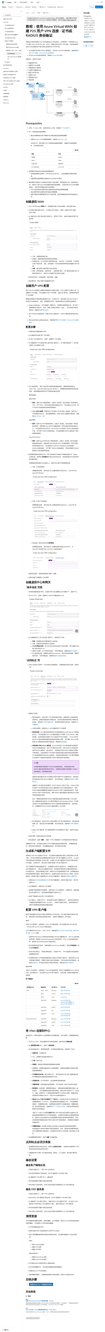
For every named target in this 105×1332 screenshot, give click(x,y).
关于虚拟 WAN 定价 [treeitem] (10, 38)
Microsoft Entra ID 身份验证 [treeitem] (14, 58)
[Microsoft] (3, 2)
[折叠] (21, 11)
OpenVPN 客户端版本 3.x (67, 1004)
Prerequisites (87, 16)
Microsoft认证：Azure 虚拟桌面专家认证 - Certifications (41, 1309)
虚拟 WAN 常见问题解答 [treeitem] (11, 34)
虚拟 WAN (45, 13)
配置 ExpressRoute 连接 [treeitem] (12, 47)
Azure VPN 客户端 (65, 1000)
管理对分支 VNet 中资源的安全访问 (41, 1284)
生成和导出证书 (43, 310)
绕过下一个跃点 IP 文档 (58, 1106)
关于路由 (72, 1049)
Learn (27, 13)
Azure (33, 13)
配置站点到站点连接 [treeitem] (11, 44)
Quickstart (60, 139)
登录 (102, 2)
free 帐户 (66, 128)
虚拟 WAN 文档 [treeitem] (7, 19)
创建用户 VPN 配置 (89, 20)
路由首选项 (63, 742)
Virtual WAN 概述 (57, 55)
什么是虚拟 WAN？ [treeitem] (10, 25)
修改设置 (86, 34)
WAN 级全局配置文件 (41, 880)
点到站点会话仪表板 (89, 32)
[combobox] (12, 15)
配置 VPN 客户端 (88, 27)
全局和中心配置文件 (71, 876)
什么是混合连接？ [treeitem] (9, 31)
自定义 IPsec (37, 416)
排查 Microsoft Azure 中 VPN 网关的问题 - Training (39, 1301)
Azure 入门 (99, 7)
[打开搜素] (98, 2)
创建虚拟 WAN (88, 18)
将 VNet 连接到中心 (89, 29)
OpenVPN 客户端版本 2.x (67, 1002)
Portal (92, 7)
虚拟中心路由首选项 (59, 656)
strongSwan (64, 997)
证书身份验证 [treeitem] (11, 53)
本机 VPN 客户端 (65, 990)
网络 (39, 13)
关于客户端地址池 (47, 722)
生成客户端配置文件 (89, 25)
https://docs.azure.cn (69, 20)
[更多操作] (77, 13)
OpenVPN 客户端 (65, 1007)
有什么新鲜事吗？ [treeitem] (9, 28)
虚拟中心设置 (73, 651)
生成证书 (34, 962)
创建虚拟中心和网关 (89, 23)
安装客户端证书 (69, 962)
